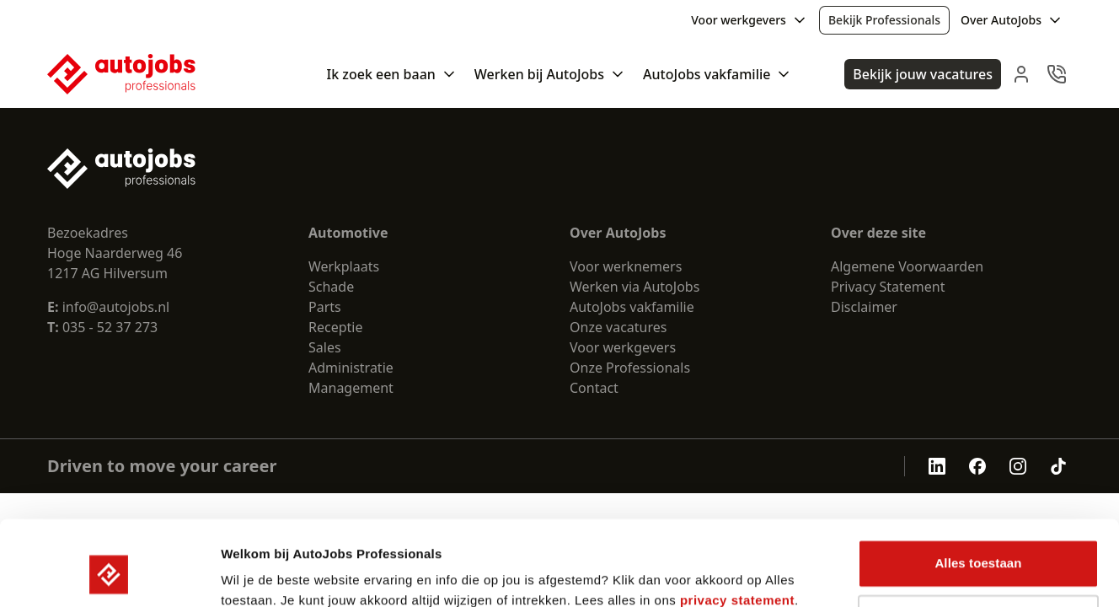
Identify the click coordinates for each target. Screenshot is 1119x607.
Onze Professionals (630, 367)
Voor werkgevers (623, 347)
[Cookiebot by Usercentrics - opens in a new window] (109, 574)
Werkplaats (343, 266)
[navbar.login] (1021, 74)
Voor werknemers (626, 266)
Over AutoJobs (618, 232)
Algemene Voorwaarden (907, 266)
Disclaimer (864, 307)
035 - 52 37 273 (110, 327)
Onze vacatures (618, 327)
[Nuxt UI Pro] (121, 74)
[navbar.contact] (1056, 74)
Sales (324, 347)
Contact (594, 388)
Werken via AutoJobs (634, 286)
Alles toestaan (977, 490)
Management (351, 388)
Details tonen (261, 574)
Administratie (351, 367)
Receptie (335, 327)
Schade (331, 286)
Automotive (348, 232)
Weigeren (978, 545)
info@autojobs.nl (108, 307)
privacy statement (737, 527)
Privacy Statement (888, 286)
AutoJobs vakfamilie (632, 307)
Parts (324, 307)
